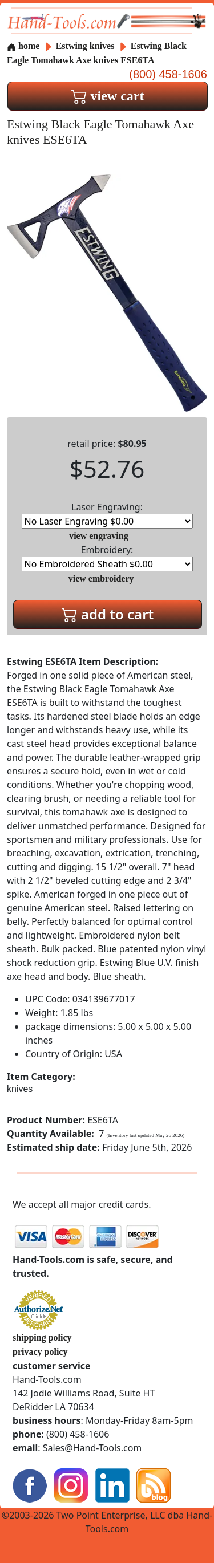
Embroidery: (107, 557)
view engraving (98, 536)
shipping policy (42, 1337)
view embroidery (101, 578)
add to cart (108, 613)
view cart (107, 96)
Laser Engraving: (107, 515)
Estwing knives (85, 46)
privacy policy (40, 1352)
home (23, 46)
